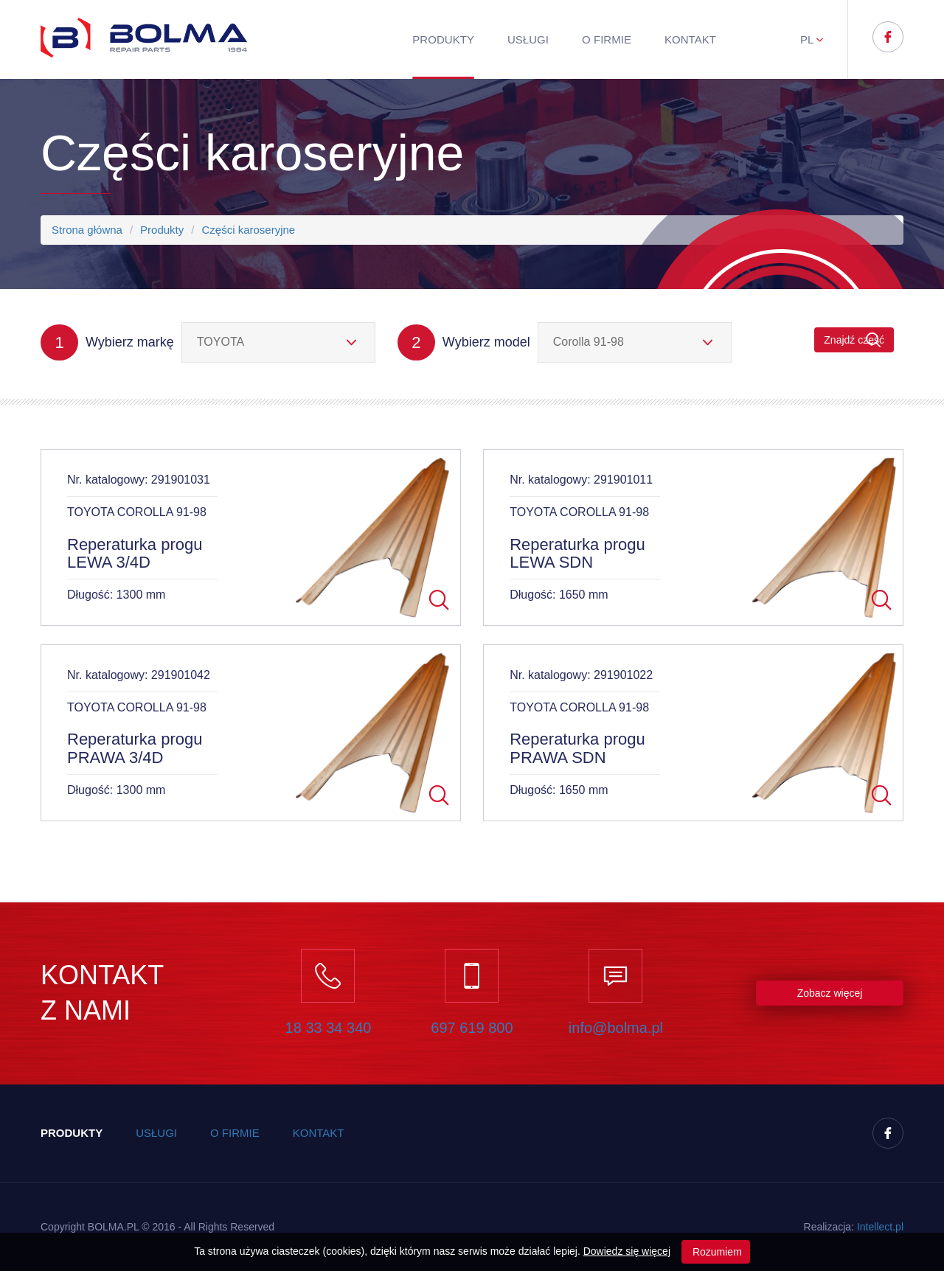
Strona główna (87, 229)
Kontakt (690, 39)
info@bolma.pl (616, 1028)
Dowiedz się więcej (626, 1251)
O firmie (606, 39)
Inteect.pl (880, 1227)
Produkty (443, 39)
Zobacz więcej (830, 993)
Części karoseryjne (248, 229)
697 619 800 (472, 1028)
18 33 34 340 (328, 1028)
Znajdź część (854, 340)
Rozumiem (716, 1252)
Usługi (528, 39)
